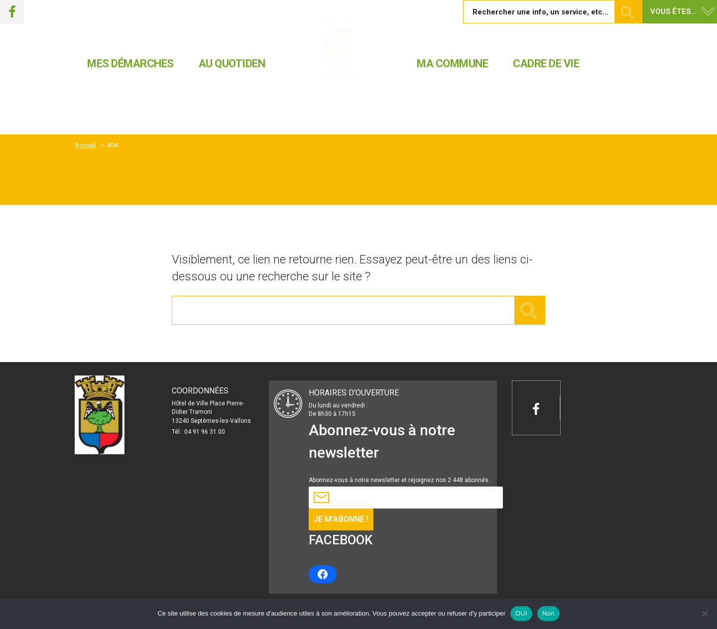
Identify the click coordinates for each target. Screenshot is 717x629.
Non (548, 613)
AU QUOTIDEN (232, 63)
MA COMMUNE (452, 63)
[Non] (705, 614)
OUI (521, 613)
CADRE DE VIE (546, 63)
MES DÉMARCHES (130, 63)
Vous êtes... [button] (673, 11)
